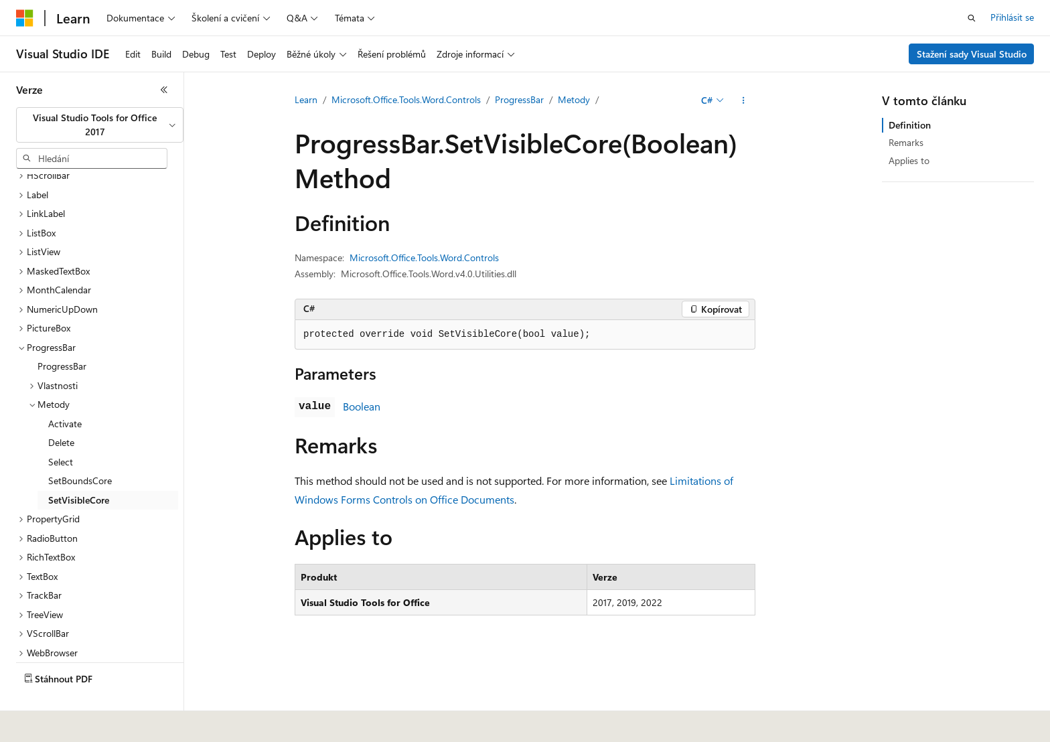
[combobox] (99, 125)
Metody (574, 99)
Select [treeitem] (60, 430)
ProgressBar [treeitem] (62, 334)
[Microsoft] (24, 18)
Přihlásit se (1012, 17)
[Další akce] (743, 100)
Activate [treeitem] (65, 392)
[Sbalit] (164, 90)
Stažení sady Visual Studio (972, 54)
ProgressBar (519, 99)
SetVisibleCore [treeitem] (78, 468)
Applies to (909, 160)
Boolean (361, 406)
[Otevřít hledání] (971, 18)
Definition (910, 125)
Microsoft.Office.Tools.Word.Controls (406, 99)
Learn (306, 99)
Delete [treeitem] (61, 410)
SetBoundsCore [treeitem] (80, 449)
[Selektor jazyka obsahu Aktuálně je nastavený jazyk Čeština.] (45, 722)
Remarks (906, 142)
